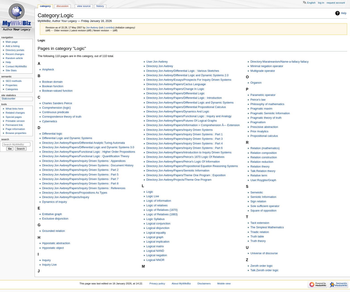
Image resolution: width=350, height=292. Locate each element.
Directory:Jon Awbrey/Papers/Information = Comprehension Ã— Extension (193, 125)
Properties (11, 85)
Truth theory (258, 241)
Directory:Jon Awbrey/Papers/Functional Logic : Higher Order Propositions (88, 151)
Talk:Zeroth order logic (264, 270)
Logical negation (156, 255)
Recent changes (15, 54)
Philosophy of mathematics (267, 104)
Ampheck (48, 69)
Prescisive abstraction (264, 127)
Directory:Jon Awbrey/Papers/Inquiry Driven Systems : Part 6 (184, 148)
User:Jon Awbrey (157, 61)
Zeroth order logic (261, 265)
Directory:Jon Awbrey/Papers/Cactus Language (176, 84)
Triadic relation (259, 232)
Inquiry (46, 260)
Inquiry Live (49, 264)
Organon (255, 82)
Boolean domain (52, 81)
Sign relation (258, 201)
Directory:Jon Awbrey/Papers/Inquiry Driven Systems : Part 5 (80, 174)
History (100, 6)
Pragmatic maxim (261, 108)
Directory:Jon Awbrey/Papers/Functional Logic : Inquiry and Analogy (188, 116)
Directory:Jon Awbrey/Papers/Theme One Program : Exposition (186, 175)
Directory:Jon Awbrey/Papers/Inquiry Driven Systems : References (83, 188)
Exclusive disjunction (55, 218)
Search (5, 139)
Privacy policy (157, 283)
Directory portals (15, 50)
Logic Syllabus (155, 219)
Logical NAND (155, 250)
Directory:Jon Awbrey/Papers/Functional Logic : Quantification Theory (85, 156)
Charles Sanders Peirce (57, 103)
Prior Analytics (259, 131)
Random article (14, 58)
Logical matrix (155, 246)
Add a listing (12, 46)
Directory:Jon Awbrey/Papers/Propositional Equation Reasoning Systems (192, 166)
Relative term (258, 175)
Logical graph (154, 237)
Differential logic (52, 133)
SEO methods (13, 81)
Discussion (62, 6)
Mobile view (224, 283)
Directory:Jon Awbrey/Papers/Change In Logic (175, 89)
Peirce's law (257, 99)
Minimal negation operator (266, 66)
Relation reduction (261, 161)
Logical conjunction (158, 223)
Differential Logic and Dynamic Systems (67, 138)
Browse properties (16, 133)
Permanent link (14, 125)
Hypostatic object (53, 248)
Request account (336, 2)
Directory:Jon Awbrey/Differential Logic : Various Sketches (182, 70)
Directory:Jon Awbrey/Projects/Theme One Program (179, 179)
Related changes (15, 112)
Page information (15, 129)
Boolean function (52, 86)
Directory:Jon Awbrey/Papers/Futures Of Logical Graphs (181, 120)
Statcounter (8, 98)
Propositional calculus (264, 136)
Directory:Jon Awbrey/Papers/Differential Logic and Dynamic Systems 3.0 (88, 147)
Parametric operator (262, 95)
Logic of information (158, 200)
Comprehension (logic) (56, 107)
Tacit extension (259, 222)
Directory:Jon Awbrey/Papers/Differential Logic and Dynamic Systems (190, 102)
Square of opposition (263, 210)
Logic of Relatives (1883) (162, 214)
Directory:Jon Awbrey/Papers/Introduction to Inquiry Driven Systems (188, 152)
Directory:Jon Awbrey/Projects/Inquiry (65, 197)
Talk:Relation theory (262, 171)
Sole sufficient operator (264, 206)
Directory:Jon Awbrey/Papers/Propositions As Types (74, 192)
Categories (12, 89)
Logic (149, 191)
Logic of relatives (157, 205)
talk (102, 27)
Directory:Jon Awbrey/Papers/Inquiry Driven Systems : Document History (87, 165)
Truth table (257, 236)
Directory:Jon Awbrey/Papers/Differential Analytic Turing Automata (83, 142)
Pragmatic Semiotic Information (270, 113)
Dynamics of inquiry (54, 201)
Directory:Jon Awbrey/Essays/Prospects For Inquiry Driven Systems (188, 79)
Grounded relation (53, 231)
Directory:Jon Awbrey (159, 66)
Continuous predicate (55, 112)
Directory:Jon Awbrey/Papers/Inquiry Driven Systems (179, 129)
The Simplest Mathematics (267, 227)
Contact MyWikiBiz (16, 66)
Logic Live (152, 196)
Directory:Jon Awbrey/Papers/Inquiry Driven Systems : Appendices (84, 161)
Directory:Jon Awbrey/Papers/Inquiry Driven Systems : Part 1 (184, 134)
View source (83, 6)
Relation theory (259, 166)
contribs (109, 27)
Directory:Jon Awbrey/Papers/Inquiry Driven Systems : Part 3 (184, 138)
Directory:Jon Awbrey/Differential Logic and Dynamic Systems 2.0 (187, 75)
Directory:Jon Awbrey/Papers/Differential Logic (175, 93)
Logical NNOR (155, 260)
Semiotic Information (263, 197)
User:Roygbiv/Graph (263, 180)
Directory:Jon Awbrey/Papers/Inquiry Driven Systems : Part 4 (184, 143)
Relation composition (263, 152)
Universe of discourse (264, 253)
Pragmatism (258, 122)
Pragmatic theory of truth (265, 117)
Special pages (14, 117)
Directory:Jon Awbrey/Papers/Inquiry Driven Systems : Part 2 (80, 169)
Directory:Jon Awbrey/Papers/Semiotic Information (178, 170)
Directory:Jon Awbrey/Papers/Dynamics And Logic (177, 111)
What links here (14, 108)
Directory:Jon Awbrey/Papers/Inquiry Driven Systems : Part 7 (80, 179)
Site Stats (11, 70)
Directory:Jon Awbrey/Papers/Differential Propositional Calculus (186, 107)
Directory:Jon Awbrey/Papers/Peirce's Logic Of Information (183, 161)
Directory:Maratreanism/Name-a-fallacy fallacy (279, 61)
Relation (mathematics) (264, 148)
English (311, 2)
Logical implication (158, 241)
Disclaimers (204, 283)
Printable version (15, 121)
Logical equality (156, 232)
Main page (12, 41)
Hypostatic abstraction (56, 243)
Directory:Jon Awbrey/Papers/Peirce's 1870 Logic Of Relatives (185, 157)
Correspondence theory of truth (61, 116)
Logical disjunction (158, 228)
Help (343, 13)
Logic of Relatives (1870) (162, 210)
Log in (321, 2)
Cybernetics (49, 121)
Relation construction (263, 157)
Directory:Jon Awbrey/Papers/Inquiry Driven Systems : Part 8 (80, 183)
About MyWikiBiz (181, 283)
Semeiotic (256, 192)
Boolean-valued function (57, 90)
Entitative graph (52, 214)
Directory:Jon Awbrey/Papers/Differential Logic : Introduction (184, 97)
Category (45, 6)
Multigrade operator (262, 70)
